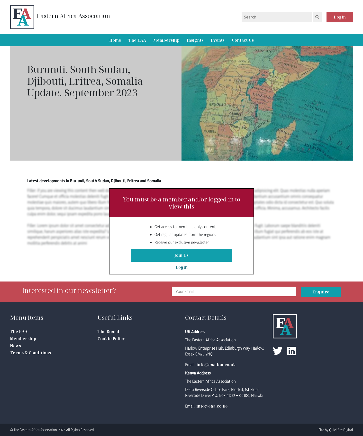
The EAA (137, 40)
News (15, 345)
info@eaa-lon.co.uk (216, 364)
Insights (195, 40)
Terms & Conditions (30, 352)
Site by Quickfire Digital (335, 429)
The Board (108, 331)
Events (218, 40)
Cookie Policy (111, 338)
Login (340, 17)
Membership (166, 40)
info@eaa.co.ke (212, 406)
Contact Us (243, 40)
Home (115, 40)
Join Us (181, 255)
